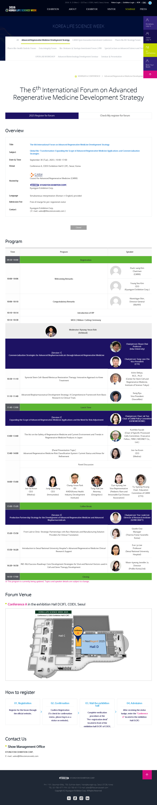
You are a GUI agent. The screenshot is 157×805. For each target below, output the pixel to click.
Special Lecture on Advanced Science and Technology (127, 48)
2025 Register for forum (42, 115)
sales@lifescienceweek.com (25, 756)
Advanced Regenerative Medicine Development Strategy (46, 40)
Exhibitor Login (128, 3)
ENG (144, 3)
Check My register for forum (115, 115)
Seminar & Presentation (111, 57)
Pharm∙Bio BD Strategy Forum (127, 40)
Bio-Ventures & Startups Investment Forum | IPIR (81, 48)
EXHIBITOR (91, 9)
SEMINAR (130, 9)
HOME (76, 76)
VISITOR (111, 9)
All (18, 40)
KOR (138, 3)
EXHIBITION (53, 9)
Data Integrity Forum (47, 48)
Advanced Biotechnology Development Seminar (78, 57)
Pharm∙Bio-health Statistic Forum (21, 48)
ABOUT (72, 9)
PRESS (143, 9)
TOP (150, 77)
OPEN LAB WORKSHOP (45, 57)
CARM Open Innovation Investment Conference (92, 40)
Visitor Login (116, 3)
